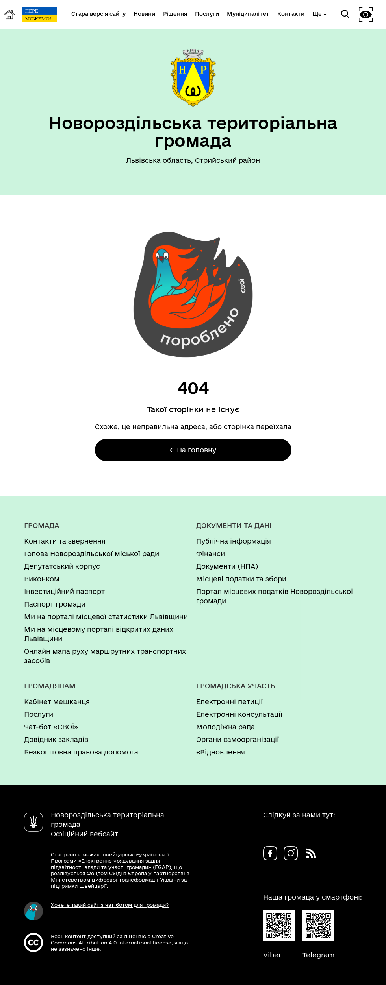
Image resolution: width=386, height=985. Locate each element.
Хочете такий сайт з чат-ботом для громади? (110, 905)
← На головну (193, 450)
